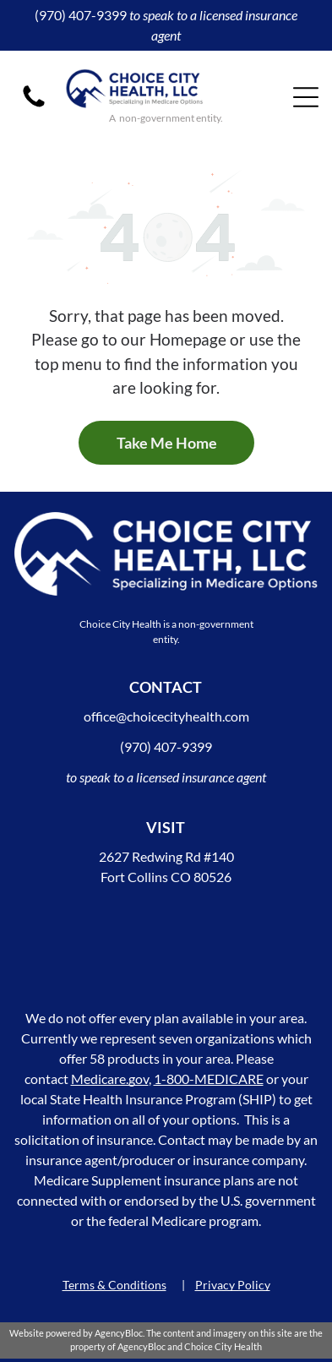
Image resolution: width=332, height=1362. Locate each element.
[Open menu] (305, 97)
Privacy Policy (232, 1285)
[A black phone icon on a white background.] (33, 105)
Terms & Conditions (114, 1285)
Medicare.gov (110, 1079)
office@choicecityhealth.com (166, 716)
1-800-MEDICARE (209, 1079)
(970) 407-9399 (81, 15)
